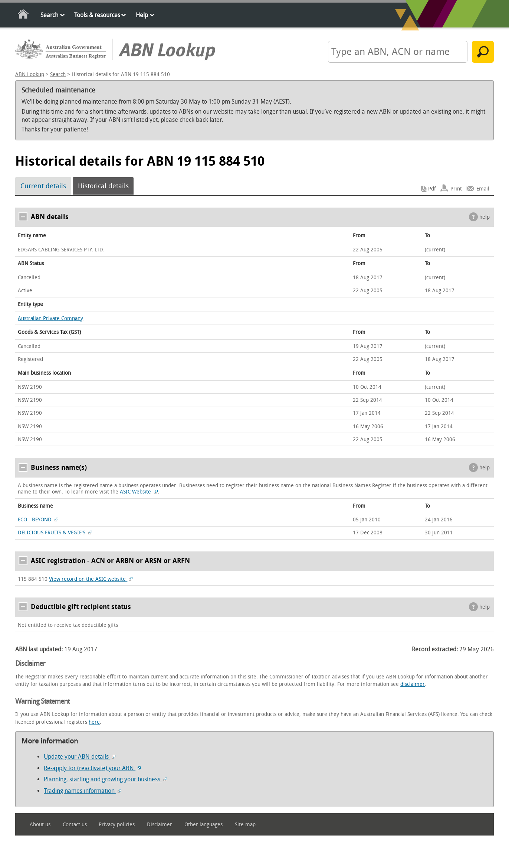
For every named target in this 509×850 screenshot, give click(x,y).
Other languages (203, 824)
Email (482, 189)
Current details (43, 186)
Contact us (75, 824)
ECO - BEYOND (38, 520)
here (94, 722)
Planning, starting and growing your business (105, 779)
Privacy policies (117, 824)
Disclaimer (159, 824)
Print (456, 189)
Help (142, 15)
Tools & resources (97, 15)
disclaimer (412, 684)
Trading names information (82, 790)
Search (49, 15)
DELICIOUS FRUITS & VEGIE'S (55, 533)
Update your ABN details (79, 756)
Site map (245, 824)
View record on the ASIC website (90, 579)
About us (40, 824)
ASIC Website (139, 492)
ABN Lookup (29, 74)
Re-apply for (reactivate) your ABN (92, 768)
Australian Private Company (50, 318)
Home (23, 15)
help (484, 217)
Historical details (103, 186)
